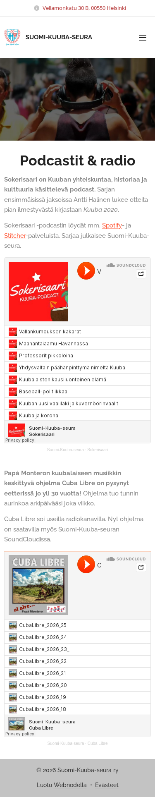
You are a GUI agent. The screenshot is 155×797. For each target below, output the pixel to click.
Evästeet (107, 785)
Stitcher (15, 235)
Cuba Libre (98, 743)
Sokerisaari (97, 450)
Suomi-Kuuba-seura (65, 450)
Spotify (112, 225)
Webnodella (70, 785)
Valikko (142, 37)
